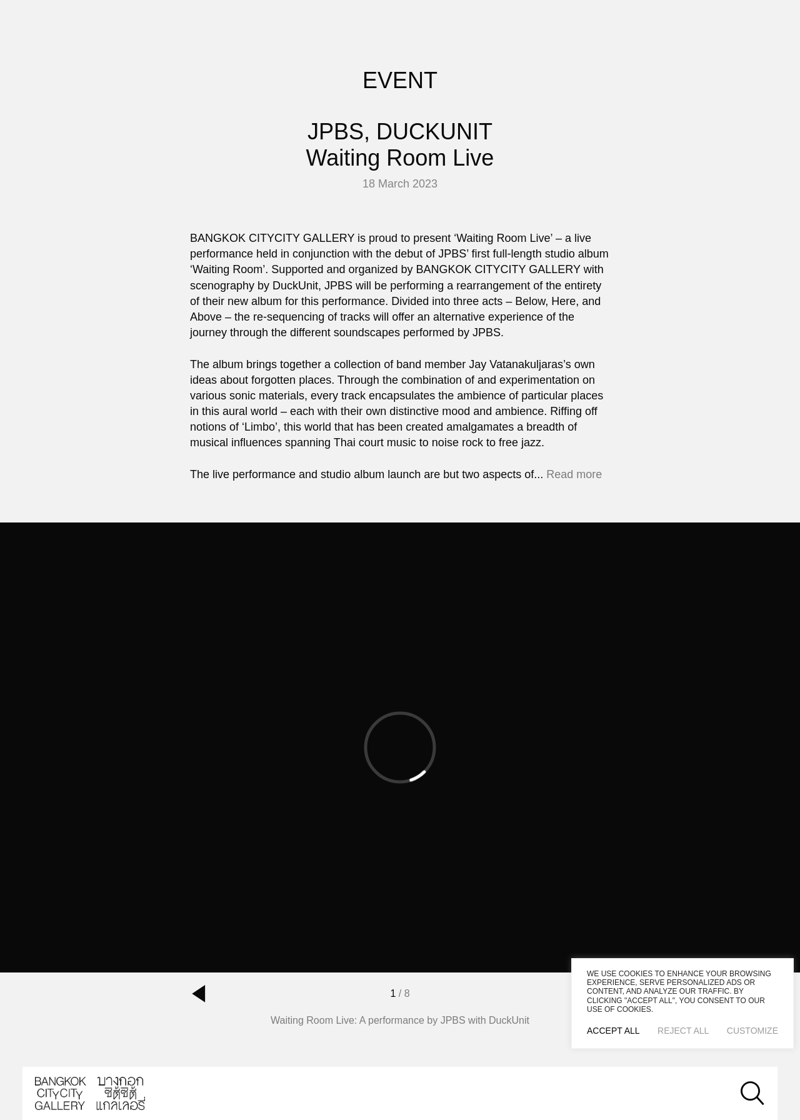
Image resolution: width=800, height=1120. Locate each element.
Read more (574, 474)
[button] (199, 993)
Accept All (613, 1031)
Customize (752, 1031)
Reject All (683, 1031)
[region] (682, 1003)
